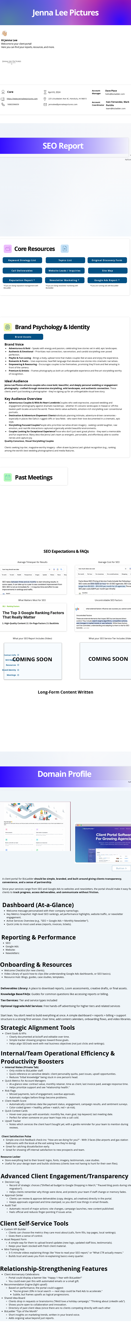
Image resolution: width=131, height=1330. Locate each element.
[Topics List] (65, 260)
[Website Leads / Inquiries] (65, 271)
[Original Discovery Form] (107, 260)
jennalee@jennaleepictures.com (63, 104)
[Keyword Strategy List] (22, 260)
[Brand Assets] (23, 337)
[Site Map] (108, 271)
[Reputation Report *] (22, 280)
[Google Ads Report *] (107, 280)
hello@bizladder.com (115, 94)
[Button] (121, 868)
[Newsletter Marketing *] (64, 280)
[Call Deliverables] (22, 271)
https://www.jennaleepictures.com (22, 98)
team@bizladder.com (116, 108)
